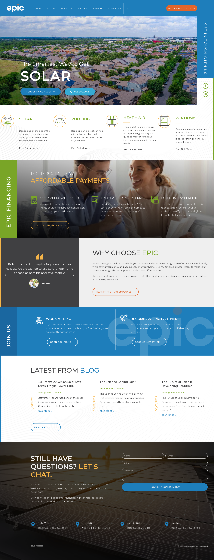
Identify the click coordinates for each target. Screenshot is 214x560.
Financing (97, 8)
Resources (114, 8)
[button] (179, 8)
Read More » (45, 411)
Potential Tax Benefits (178, 198)
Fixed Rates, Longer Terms (122, 198)
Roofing (51, 8)
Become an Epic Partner (155, 319)
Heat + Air (82, 8)
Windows (66, 8)
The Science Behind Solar (118, 382)
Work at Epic (59, 319)
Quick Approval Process (58, 198)
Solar (38, 8)
